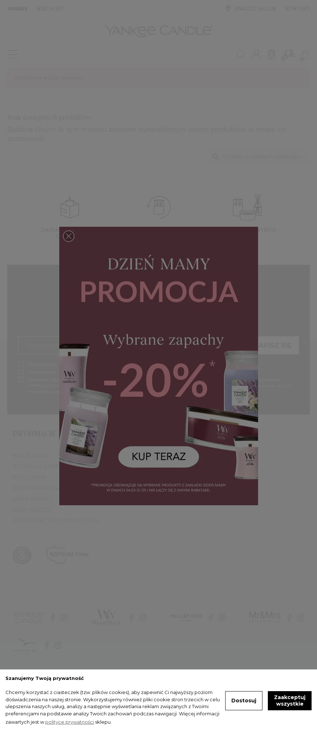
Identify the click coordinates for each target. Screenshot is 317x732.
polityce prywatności (69, 722)
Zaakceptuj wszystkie (289, 700)
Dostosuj (243, 700)
